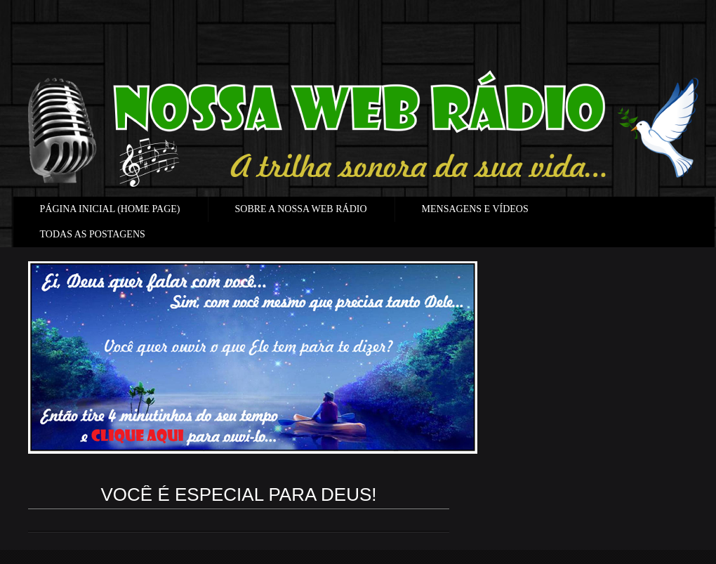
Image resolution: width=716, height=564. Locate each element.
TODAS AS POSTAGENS (92, 234)
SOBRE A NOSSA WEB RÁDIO (301, 209)
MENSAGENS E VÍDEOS (475, 209)
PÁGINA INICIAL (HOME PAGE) (110, 209)
